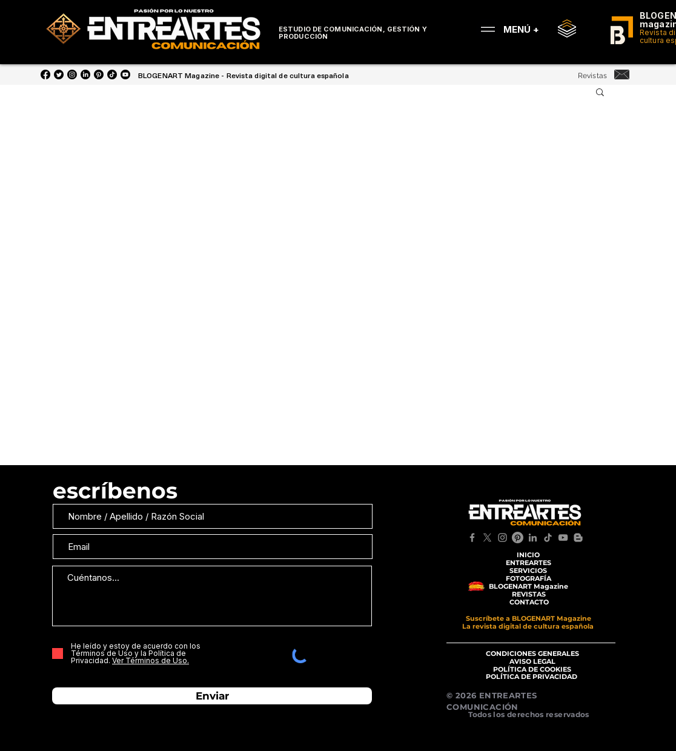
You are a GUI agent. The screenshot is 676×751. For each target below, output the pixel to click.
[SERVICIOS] (528, 571)
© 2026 (462, 695)
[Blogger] (578, 537)
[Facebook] (45, 74)
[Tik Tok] (112, 74)
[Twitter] (59, 74)
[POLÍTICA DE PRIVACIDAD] (531, 677)
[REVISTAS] (528, 594)
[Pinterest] (99, 74)
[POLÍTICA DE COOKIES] (532, 669)
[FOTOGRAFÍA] (528, 579)
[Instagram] (72, 74)
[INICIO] (528, 555)
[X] (487, 537)
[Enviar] (212, 695)
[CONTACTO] (528, 602)
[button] (600, 93)
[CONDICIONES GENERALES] (532, 654)
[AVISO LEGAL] (532, 662)
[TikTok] (548, 537)
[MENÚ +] (505, 29)
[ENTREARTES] (528, 563)
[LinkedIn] (85, 74)
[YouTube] (125, 74)
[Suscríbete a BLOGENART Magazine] (528, 619)
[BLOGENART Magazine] (528, 587)
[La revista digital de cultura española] (528, 626)
